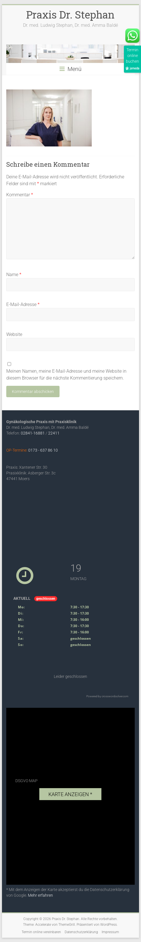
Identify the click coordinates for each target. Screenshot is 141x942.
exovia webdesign (82, 878)
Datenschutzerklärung (81, 932)
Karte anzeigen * (70, 794)
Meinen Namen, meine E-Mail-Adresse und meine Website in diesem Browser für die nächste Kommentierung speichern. (66, 374)
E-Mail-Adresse (23, 304)
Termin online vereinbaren (41, 932)
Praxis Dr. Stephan (70, 14)
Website (14, 334)
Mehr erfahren (40, 895)
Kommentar (19, 194)
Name (13, 274)
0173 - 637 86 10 (43, 450)
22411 (54, 433)
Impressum (110, 932)
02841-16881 (33, 433)
